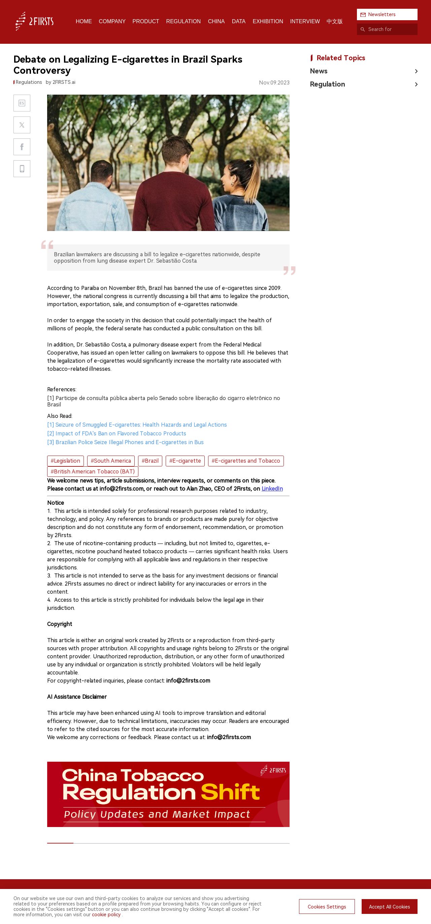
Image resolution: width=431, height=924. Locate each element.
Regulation (327, 84)
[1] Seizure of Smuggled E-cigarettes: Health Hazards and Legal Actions (137, 425)
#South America (111, 461)
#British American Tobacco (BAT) (93, 471)
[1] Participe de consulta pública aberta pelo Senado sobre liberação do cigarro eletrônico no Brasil (163, 401)
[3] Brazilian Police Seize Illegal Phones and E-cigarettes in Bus (125, 442)
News (319, 71)
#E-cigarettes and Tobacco (246, 461)
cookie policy (106, 914)
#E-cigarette (185, 461)
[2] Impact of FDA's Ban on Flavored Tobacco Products (116, 433)
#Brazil (150, 461)
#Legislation (65, 461)
